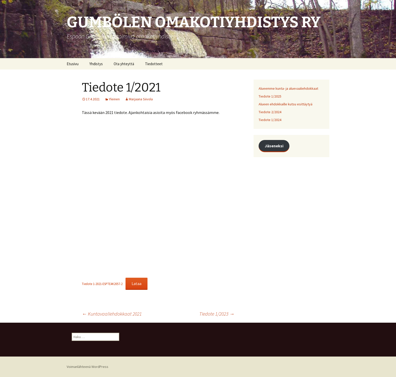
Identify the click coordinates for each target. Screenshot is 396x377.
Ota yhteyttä (124, 63)
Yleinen (114, 99)
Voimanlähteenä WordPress (87, 366)
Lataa (136, 283)
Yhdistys (96, 63)
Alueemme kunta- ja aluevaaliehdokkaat (288, 88)
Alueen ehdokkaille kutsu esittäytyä (285, 104)
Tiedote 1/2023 (216, 314)
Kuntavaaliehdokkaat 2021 (112, 314)
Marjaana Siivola (141, 99)
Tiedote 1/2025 (270, 96)
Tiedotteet (154, 63)
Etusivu (73, 63)
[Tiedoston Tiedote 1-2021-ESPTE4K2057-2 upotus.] (158, 197)
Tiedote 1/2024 (270, 119)
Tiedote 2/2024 (270, 112)
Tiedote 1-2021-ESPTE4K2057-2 (102, 284)
